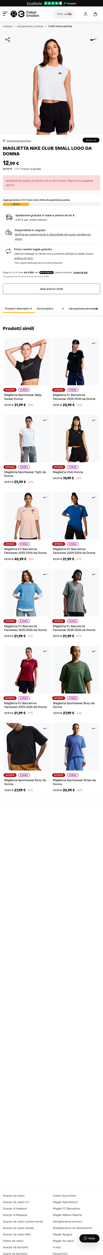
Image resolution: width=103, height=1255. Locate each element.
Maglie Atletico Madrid (67, 1214)
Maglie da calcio (63, 1240)
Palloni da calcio (13, 1240)
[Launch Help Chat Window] (89, 1238)
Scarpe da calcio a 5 (16, 1202)
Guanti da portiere (64, 1195)
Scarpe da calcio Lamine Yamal (23, 1221)
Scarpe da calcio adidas (18, 1227)
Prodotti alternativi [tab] (17, 308)
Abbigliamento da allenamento (72, 1227)
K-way (57, 1247)
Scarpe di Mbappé (15, 1214)
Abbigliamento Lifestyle (30, 26)
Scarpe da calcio (14, 1195)
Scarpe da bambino (15, 1247)
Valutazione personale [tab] (83, 308)
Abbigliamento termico (67, 1221)
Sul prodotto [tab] (45, 308)
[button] (51, 234)
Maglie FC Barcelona (66, 1208)
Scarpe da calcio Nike (17, 1234)
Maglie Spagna (62, 1234)
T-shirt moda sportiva (60, 26)
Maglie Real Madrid (65, 1202)
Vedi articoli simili (51, 288)
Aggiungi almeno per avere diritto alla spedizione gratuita (36, 200)
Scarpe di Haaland (15, 1208)
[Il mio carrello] (95, 14)
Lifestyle (7, 26)
